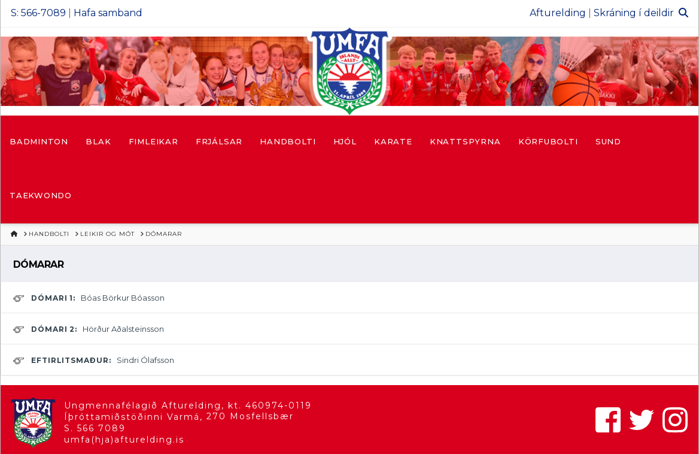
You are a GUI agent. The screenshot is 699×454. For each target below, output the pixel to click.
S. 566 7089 (95, 428)
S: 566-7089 (38, 13)
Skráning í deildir (634, 13)
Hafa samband (108, 13)
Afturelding (558, 13)
